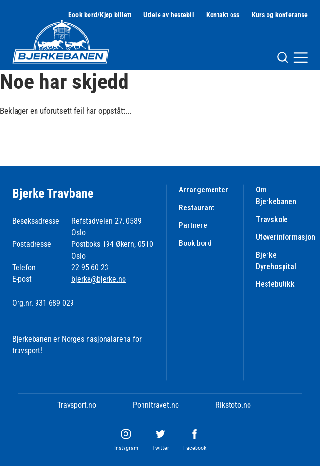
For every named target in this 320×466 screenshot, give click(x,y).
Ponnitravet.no (156, 405)
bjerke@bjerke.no (98, 279)
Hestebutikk (275, 284)
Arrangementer (203, 189)
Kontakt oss (223, 14)
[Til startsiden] (60, 42)
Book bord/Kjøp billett (100, 14)
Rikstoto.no (233, 405)
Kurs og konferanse (280, 14)
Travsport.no (76, 405)
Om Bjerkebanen (276, 195)
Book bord (195, 243)
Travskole (272, 219)
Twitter (160, 448)
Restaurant (196, 207)
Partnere (193, 225)
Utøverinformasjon (285, 237)
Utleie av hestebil (168, 14)
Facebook (194, 448)
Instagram (126, 448)
